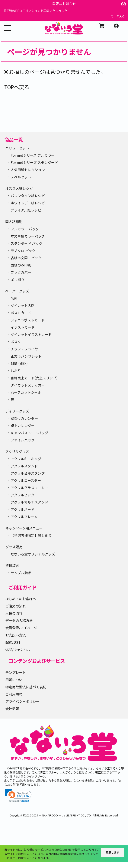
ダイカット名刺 (23, 305)
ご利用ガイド (23, 587)
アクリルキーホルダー (28, 458)
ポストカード (21, 312)
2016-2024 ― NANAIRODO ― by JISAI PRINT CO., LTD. (58, 815)
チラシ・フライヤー (26, 348)
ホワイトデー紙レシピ (28, 202)
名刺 (14, 298)
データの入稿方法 (19, 620)
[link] (18, 796)
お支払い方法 (15, 634)
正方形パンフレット (26, 356)
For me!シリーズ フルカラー (33, 155)
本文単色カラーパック (28, 236)
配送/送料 (12, 642)
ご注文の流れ (15, 606)
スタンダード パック (26, 243)
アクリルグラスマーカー (29, 487)
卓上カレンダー (23, 425)
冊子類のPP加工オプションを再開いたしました (35, 10)
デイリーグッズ (17, 411)
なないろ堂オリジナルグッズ (33, 554)
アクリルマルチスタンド (29, 502)
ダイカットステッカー (28, 385)
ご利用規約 (13, 694)
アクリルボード (22, 509)
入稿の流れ (13, 613)
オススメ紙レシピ (19, 188)
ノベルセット (21, 176)
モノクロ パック (23, 250)
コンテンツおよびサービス (37, 660)
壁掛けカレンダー (24, 418)
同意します (112, 852)
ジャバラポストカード (28, 319)
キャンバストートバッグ (29, 432)
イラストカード (23, 327)
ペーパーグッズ (17, 291)
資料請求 (12, 565)
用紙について (15, 679)
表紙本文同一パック (26, 257)
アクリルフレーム (24, 516)
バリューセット (17, 147)
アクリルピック (22, 494)
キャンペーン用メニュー (24, 528)
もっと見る (118, 16)
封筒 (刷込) (19, 363)
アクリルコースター (26, 480)
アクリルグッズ (17, 451)
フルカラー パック (25, 228)
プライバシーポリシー (22, 701)
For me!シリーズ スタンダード (34, 162)
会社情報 (12, 708)
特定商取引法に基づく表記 (25, 686)
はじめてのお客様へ (20, 598)
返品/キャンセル (18, 649)
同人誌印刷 (13, 221)
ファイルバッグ (23, 439)
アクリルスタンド (24, 465)
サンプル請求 (21, 572)
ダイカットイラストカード (31, 334)
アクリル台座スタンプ (28, 473)
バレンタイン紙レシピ (28, 195)
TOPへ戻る (16, 87)
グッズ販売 (13, 546)
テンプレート (15, 672)
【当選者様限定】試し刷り (31, 535)
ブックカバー (21, 272)
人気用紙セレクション (28, 169)
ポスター (17, 341)
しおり (16, 370)
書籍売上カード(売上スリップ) (34, 377)
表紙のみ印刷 (21, 265)
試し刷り (17, 279)
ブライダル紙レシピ (26, 210)
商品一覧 (13, 139)
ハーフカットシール (26, 392)
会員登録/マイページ (21, 627)
